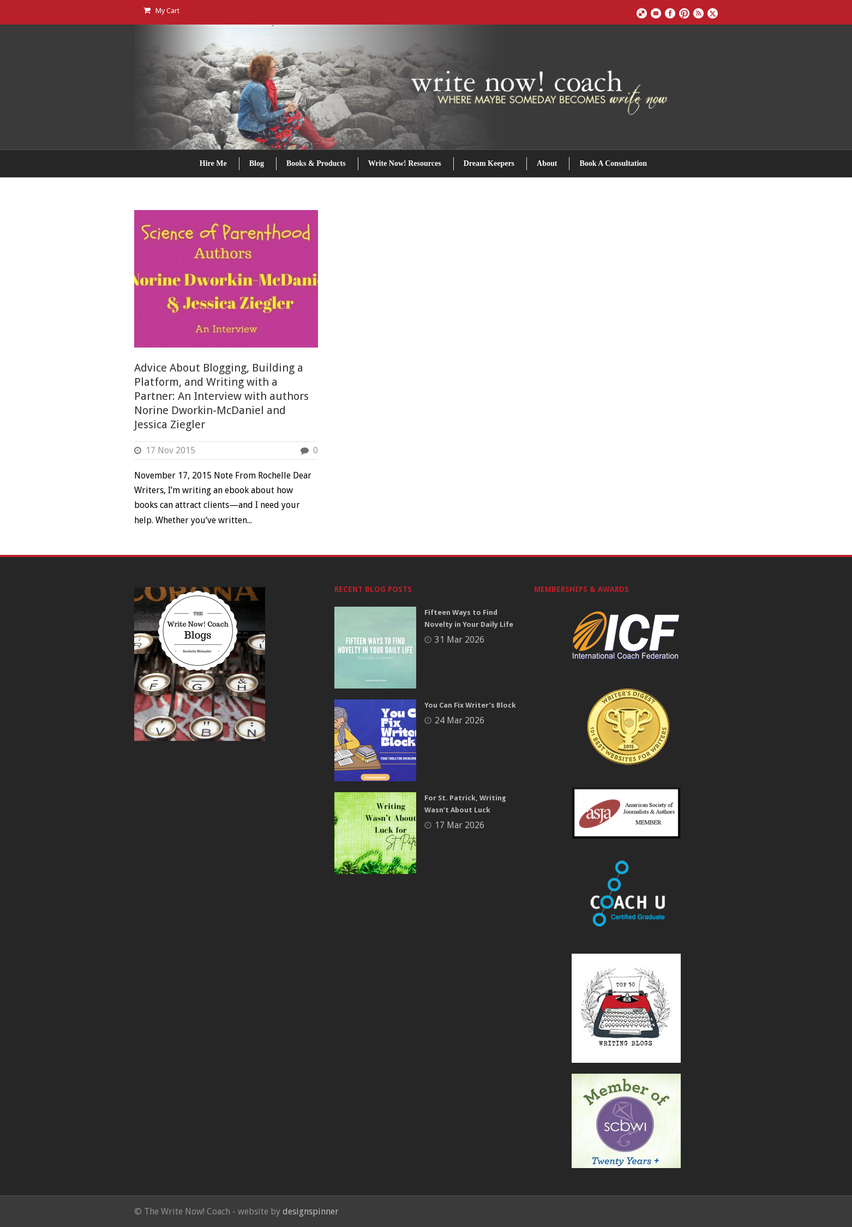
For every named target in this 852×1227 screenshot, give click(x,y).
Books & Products (316, 163)
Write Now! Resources (404, 163)
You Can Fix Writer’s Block (470, 705)
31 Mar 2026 (459, 640)
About (547, 163)
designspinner (311, 1211)
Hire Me (213, 163)
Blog (256, 163)
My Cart (161, 11)
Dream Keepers (489, 163)
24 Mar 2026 (459, 720)
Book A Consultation (613, 163)
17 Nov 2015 (170, 450)
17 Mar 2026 (459, 825)
